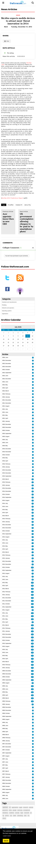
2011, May (5, 619)
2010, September (6, 643)
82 (32, 622)
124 (32, 613)
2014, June (5, 506)
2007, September (6, 753)
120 (32, 616)
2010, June (5, 652)
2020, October (6, 430)
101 (32, 625)
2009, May (5, 692)
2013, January (6, 558)
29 (32, 704)
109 (32, 600)
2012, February (6, 591)
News (18, 15)
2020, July (5, 439)
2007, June (5, 762)
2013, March (5, 552)
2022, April (5, 388)
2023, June (5, 375)
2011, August (5, 610)
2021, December (6, 400)
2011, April (5, 622)
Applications (5, 313)
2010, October (6, 640)
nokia (10, 810)
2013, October (6, 531)
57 (32, 537)
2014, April (5, 512)
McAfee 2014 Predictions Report (12, 198)
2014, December (6, 488)
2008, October (6, 713)
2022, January (6, 397)
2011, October (6, 604)
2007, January (6, 777)
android (31, 807)
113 (32, 591)
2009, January (6, 704)
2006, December (6, 780)
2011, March (5, 625)
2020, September (6, 433)
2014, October (6, 494)
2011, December (6, 597)
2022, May (5, 384)
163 (32, 698)
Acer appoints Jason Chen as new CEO (8, 218)
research (18, 205)
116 (32, 631)
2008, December (6, 707)
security (27, 205)
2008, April (5, 731)
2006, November (6, 783)
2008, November (6, 710)
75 (32, 540)
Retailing (4, 305)
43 (32, 503)
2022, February (6, 394)
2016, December (6, 448)
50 (32, 506)
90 (32, 610)
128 (32, 652)
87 (32, 564)
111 (32, 646)
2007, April (5, 768)
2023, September (6, 372)
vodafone (11, 812)
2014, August (5, 500)
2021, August (5, 406)
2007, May (5, 765)
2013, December (6, 524)
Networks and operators (8, 308)
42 (32, 497)
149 (32, 676)
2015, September (6, 476)
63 (32, 515)
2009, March (5, 698)
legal (22, 812)
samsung (19, 810)
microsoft (26, 812)
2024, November (6, 360)
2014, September (6, 497)
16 (32, 479)
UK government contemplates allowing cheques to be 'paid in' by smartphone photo (26, 222)
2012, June (5, 579)
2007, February (6, 774)
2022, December (6, 378)
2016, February (6, 464)
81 (32, 561)
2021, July (5, 409)
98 (32, 570)
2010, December (6, 634)
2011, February (6, 628)
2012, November (6, 564)
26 (32, 485)
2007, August (5, 756)
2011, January (6, 631)
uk (10, 807)
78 (32, 518)
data (25, 815)
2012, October (6, 567)
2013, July (5, 540)
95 (32, 558)
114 (32, 655)
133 (32, 582)
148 (32, 680)
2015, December (6, 470)
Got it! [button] (6, 840)
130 (32, 604)
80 (32, 579)
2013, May (5, 546)
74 (32, 549)
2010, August (5, 646)
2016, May (5, 457)
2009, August (5, 683)
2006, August (5, 792)
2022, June (5, 381)
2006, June (5, 798)
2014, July (5, 503)
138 (32, 628)
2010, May (5, 655)
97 (32, 555)
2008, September (6, 716)
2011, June (5, 616)
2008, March (5, 734)
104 (32, 661)
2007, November (6, 746)
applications (15, 807)
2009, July (5, 686)
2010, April (5, 658)
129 (32, 594)
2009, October (6, 676)
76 (32, 534)
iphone (7, 815)
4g (3, 815)
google (14, 810)
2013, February (6, 555)
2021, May (5, 415)
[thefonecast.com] (18, 3)
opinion (5, 807)
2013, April (5, 549)
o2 (30, 812)
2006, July (5, 795)
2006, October (6, 786)
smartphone (26, 810)
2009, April (5, 695)
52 (32, 509)
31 (32, 500)
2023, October (6, 369)
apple (20, 807)
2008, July (5, 722)
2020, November (6, 427)
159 (32, 686)
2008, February (6, 737)
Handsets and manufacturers (9, 302)
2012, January (6, 594)
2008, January (6, 740)
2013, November (6, 527)
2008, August (5, 719)
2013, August (5, 537)
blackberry (5, 812)
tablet (14, 815)
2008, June (5, 725)
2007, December (6, 743)
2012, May (5, 582)
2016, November (6, 451)
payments (5, 810)
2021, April (5, 418)
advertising (20, 815)
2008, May (5, 728)
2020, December (6, 424)
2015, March (5, 479)
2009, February (6, 701)
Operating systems (6, 310)
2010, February (6, 664)
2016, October (6, 454)
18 (32, 482)
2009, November (6, 674)
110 (32, 588)
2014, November (6, 491)
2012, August (5, 573)
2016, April (5, 461)
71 (32, 531)
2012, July (5, 576)
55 (32, 512)
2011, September (6, 607)
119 (32, 607)
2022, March (5, 391)
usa (11, 815)
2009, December (6, 670)
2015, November (6, 473)
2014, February (6, 518)
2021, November (6, 403)
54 (32, 494)
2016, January (6, 467)
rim (28, 815)
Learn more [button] (7, 836)
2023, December (6, 363)
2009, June (5, 689)
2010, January (6, 667)
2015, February (6, 482)
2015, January (6, 485)
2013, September (6, 534)
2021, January (6, 421)
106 (32, 597)
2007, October (6, 749)
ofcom (4, 818)
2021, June (5, 412)
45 (32, 491)
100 (32, 585)
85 (32, 521)
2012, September (6, 570)
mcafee (10, 205)
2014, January (6, 521)
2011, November (6, 600)
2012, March (5, 588)
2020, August (5, 436)
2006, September (6, 789)
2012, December (6, 561)
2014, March (5, 515)
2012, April (5, 585)
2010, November (6, 637)
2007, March (5, 771)
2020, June (5, 442)
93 (32, 683)
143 (32, 667)
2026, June (5, 357)
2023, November (6, 366)
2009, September (6, 680)
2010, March (5, 661)
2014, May (5, 509)
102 (32, 567)
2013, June (5, 543)
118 (32, 634)
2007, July (5, 759)
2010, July (5, 649)
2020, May (5, 445)
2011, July (5, 613)
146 (32, 674)
